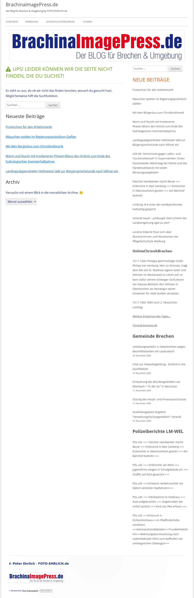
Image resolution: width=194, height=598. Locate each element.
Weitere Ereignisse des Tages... (152, 316)
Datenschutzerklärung (60, 21)
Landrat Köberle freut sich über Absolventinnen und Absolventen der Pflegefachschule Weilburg (156, 236)
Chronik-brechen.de (145, 325)
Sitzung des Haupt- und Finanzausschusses (159, 399)
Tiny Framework (30, 591)
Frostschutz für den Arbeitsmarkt (29, 127)
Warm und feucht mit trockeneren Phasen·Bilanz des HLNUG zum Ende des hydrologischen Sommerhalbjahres (158, 126)
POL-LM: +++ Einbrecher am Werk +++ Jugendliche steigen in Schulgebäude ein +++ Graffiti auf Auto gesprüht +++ (160, 469)
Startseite (12, 21)
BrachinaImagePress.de (32, 4)
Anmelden (46, 591)
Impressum (31, 21)
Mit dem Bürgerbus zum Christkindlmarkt (34, 146)
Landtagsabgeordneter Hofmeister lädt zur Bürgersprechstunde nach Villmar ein (62, 171)
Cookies (87, 21)
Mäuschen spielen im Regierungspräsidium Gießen (41, 137)
